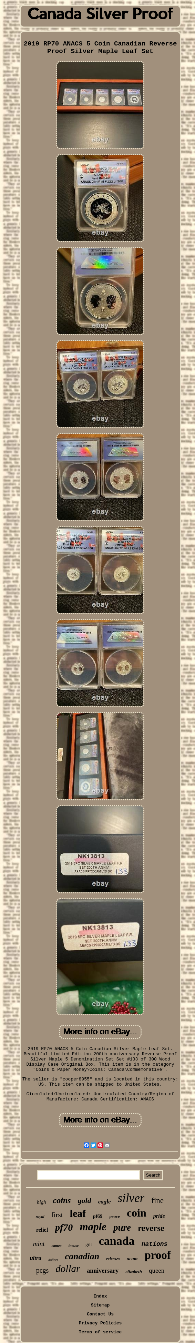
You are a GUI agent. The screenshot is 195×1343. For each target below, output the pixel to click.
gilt (88, 1244)
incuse (74, 1245)
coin (136, 1213)
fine (157, 1200)
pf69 (97, 1216)
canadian (82, 1256)
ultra (35, 1258)
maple (93, 1227)
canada (117, 1240)
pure (122, 1227)
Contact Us (100, 1314)
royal (39, 1216)
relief (42, 1230)
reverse (151, 1228)
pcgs (42, 1270)
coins (62, 1200)
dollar (67, 1268)
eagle (104, 1201)
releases (113, 1259)
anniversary (103, 1270)
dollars (53, 1260)
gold (84, 1200)
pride (159, 1216)
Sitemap (100, 1305)
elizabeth (133, 1271)
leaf (78, 1213)
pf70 (64, 1227)
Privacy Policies (100, 1323)
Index (100, 1296)
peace (115, 1216)
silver (131, 1198)
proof (157, 1255)
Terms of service (100, 1332)
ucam (132, 1258)
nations (155, 1244)
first (57, 1215)
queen (156, 1270)
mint (39, 1243)
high (41, 1202)
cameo (56, 1245)
